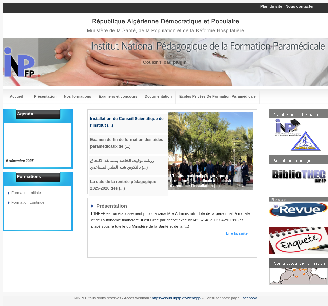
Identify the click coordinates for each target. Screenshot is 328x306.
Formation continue (27, 202)
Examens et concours (118, 96)
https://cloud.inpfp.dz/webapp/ (177, 298)
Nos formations (77, 96)
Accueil (16, 96)
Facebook (249, 298)
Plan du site (271, 6)
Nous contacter (300, 6)
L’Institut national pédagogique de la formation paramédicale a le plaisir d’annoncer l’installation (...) (202, 181)
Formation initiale (26, 193)
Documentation (158, 96)
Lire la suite (237, 233)
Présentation (45, 96)
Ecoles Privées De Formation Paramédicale (217, 96)
